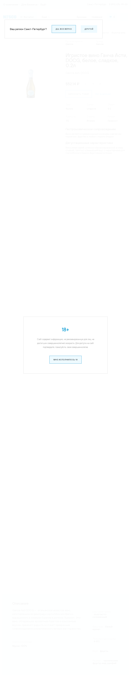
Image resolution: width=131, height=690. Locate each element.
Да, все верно (64, 29)
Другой (89, 29)
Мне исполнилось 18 (65, 350)
